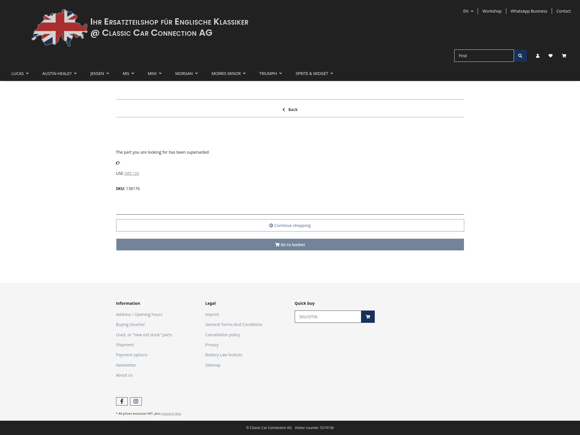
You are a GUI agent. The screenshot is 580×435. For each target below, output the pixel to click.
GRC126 (131, 173)
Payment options (132, 354)
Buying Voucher (130, 324)
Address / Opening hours (139, 314)
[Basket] (566, 56)
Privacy (211, 344)
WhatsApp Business (529, 11)
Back (290, 109)
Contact (564, 11)
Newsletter (126, 365)
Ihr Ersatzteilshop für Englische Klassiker (169, 21)
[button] (537, 56)
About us (124, 375)
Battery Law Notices (223, 354)
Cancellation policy (222, 334)
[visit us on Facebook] (122, 401)
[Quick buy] (328, 317)
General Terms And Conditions (233, 324)
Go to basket (290, 244)
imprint (212, 314)
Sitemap (212, 365)
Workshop (492, 11)
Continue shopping (290, 225)
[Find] (484, 56)
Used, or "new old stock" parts (144, 334)
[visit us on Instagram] (136, 401)
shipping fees (171, 413)
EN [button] (466, 11)
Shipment (125, 344)
